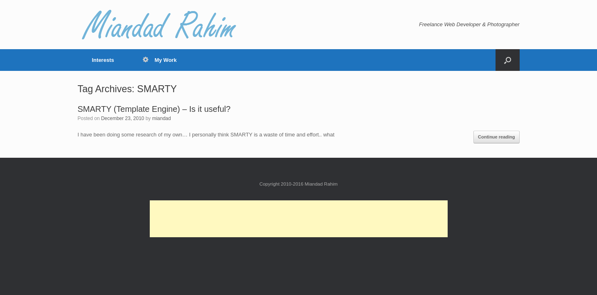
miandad (161, 118)
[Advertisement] (299, 218)
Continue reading (496, 136)
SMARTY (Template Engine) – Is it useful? (154, 108)
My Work (160, 60)
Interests (103, 60)
